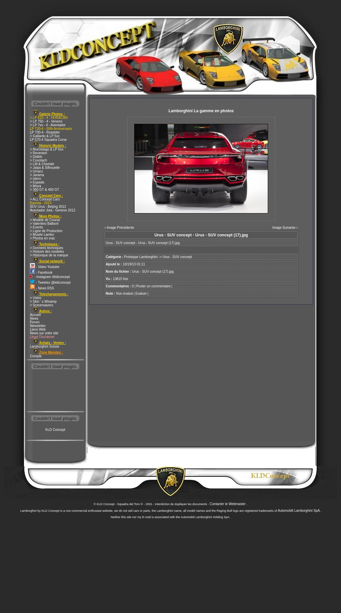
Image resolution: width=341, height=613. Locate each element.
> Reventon (38, 153)
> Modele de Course (45, 220)
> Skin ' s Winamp (43, 301)
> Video (35, 298)
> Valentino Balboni (44, 223)
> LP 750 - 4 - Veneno (46, 121)
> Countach (38, 160)
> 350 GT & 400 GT (44, 189)
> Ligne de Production (46, 231)
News (34, 318)
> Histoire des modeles (47, 251)
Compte (36, 356)
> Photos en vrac (42, 238)
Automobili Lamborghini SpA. (299, 510)
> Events (36, 227)
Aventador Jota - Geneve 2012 (52, 210)
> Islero (35, 178)
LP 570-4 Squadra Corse (48, 140)
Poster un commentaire (153, 286)
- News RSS (42, 288)
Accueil (35, 315)
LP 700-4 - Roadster (45, 132)
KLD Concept (55, 430)
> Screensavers (41, 305)
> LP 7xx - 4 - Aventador (48, 125)
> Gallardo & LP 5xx (45, 136)
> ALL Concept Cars (45, 199)
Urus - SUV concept (177, 257)
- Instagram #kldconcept (50, 277)
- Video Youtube (44, 267)
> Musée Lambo (42, 234)
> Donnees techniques (46, 248)
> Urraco (36, 171)
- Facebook (41, 272)
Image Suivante (284, 227)
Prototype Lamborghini (141, 257)
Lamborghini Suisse (44, 346)
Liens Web (38, 329)
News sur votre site (44, 333)
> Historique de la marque (49, 255)
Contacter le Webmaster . (228, 504)
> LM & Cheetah (42, 164)
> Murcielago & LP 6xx (46, 149)
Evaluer (141, 293)
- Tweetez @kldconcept (50, 282)
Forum (35, 322)
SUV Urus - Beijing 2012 (48, 206)
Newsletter (38, 326)
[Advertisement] (55, 391)
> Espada (37, 182)
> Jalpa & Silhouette (45, 167)
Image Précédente (120, 227)
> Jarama (37, 175)
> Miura (35, 186)
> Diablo (36, 156)
